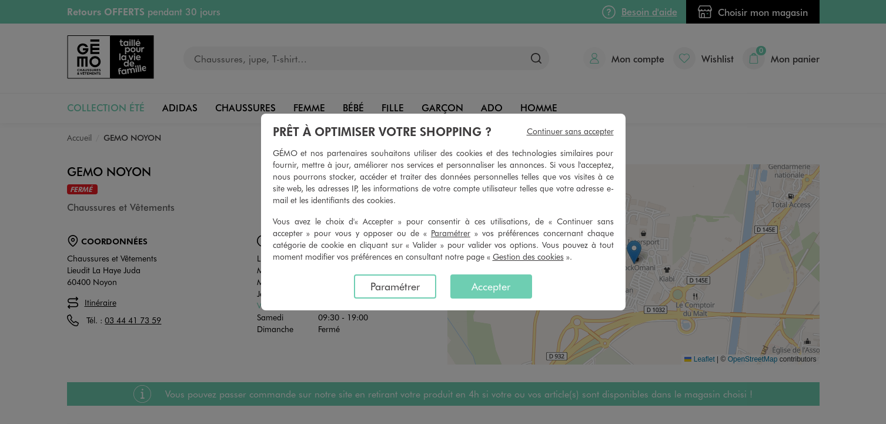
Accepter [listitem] (491, 286)
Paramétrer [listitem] (395, 286)
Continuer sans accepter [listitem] (570, 131)
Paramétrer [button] (450, 232)
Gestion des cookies (528, 256)
